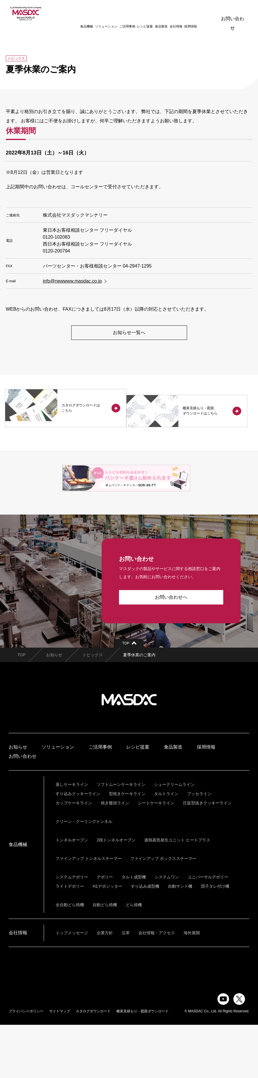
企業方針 (105, 986)
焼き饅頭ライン (115, 856)
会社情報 (168, 13)
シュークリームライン (174, 837)
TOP (21, 708)
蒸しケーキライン (72, 837)
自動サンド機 (180, 939)
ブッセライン (199, 847)
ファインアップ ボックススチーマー (163, 911)
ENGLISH (201, 13)
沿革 (126, 986)
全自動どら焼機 (70, 958)
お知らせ (54, 708)
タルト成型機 (134, 930)
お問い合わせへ (171, 650)
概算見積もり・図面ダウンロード (142, 1064)
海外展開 (192, 986)
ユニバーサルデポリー (208, 930)
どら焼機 (134, 958)
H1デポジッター (107, 939)
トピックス (93, 708)
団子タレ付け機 (215, 939)
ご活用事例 (119, 13)
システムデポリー (72, 930)
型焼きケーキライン (127, 847)
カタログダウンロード (93, 1064)
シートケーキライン (156, 856)
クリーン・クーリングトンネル (84, 874)
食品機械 (78, 13)
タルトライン (166, 847)
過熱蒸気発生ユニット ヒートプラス (177, 893)
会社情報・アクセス (156, 986)
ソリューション (98, 13)
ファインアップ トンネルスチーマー (89, 911)
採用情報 (183, 13)
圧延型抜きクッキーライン (207, 856)
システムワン (167, 930)
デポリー (105, 930)
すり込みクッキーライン (78, 847)
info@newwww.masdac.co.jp (72, 281)
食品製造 (153, 13)
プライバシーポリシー (26, 1064)
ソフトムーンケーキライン (121, 837)
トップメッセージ (72, 986)
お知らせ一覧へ (129, 332)
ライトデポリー (70, 939)
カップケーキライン (74, 856)
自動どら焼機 (105, 958)
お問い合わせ (232, 13)
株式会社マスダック (129, 753)
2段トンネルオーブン (116, 893)
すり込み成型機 (145, 939)
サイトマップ (59, 1064)
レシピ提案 (137, 13)
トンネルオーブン (72, 893)
